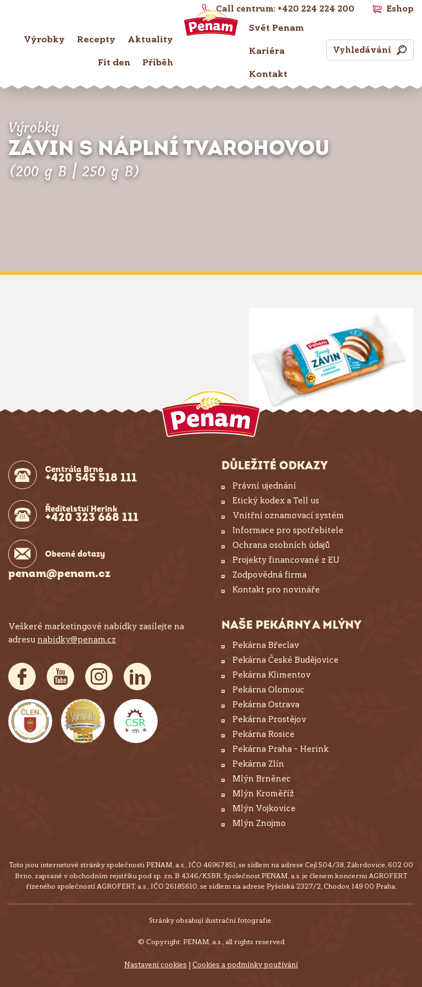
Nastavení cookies (155, 964)
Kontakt (268, 74)
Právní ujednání (264, 485)
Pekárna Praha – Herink (280, 749)
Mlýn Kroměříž (263, 793)
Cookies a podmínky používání (245, 964)
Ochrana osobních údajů (281, 545)
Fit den (114, 62)
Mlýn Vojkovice (264, 808)
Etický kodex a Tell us (275, 500)
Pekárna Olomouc (268, 689)
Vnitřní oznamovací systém (288, 515)
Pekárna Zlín (258, 763)
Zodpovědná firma (269, 574)
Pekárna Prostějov (269, 719)
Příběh (157, 62)
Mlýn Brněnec (261, 778)
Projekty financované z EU (286, 560)
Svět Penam (276, 28)
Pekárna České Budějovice (285, 660)
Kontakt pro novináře (276, 589)
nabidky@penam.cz (76, 639)
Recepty (96, 39)
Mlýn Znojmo (259, 823)
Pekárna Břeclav (265, 645)
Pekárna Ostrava (265, 704)
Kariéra (267, 51)
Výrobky (44, 39)
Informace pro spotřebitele (287, 530)
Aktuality (150, 39)
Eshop (400, 8)
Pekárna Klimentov (271, 674)
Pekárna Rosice (263, 734)
